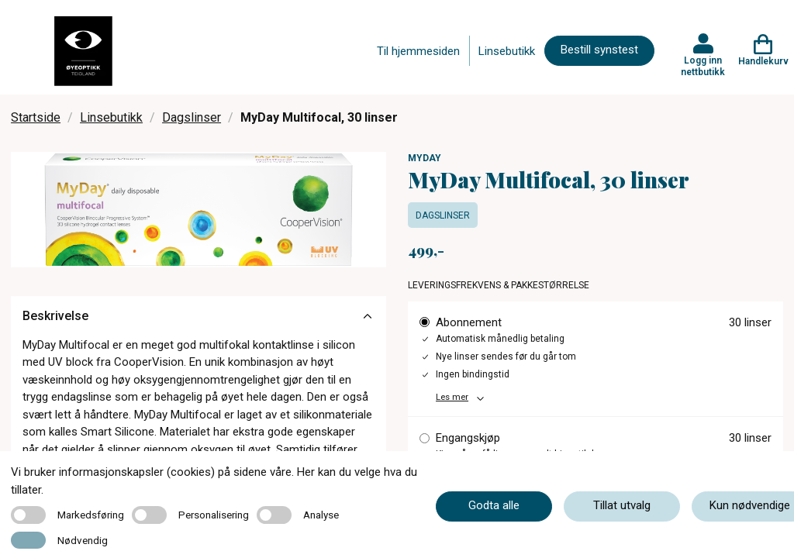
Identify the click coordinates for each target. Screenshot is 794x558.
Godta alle (494, 505)
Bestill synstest (599, 50)
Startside (35, 117)
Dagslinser (191, 117)
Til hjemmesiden (418, 51)
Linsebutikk (506, 51)
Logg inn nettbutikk (703, 66)
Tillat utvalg (622, 505)
